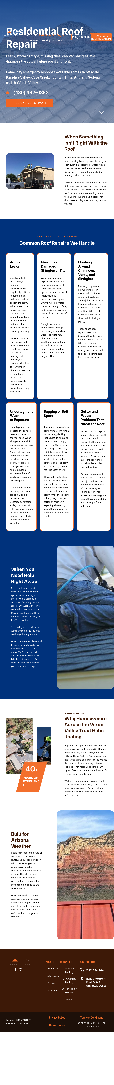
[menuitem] (32, 35)
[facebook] (15, 970)
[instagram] (20, 970)
